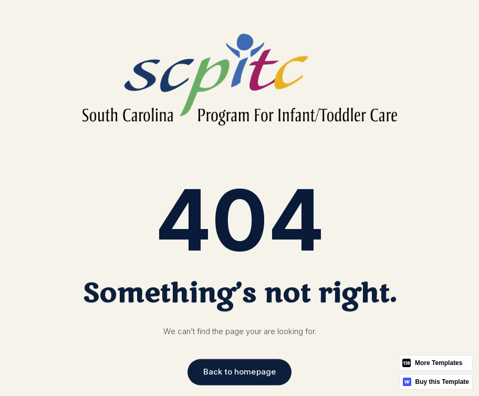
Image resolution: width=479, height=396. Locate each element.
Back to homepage (239, 372)
